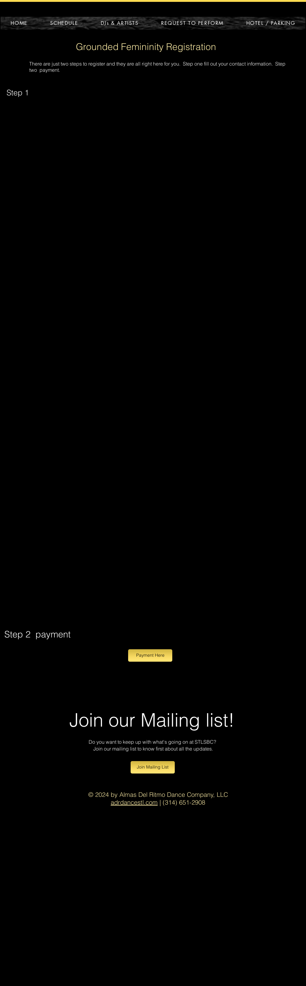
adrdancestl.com (134, 802)
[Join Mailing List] (153, 767)
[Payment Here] (150, 655)
